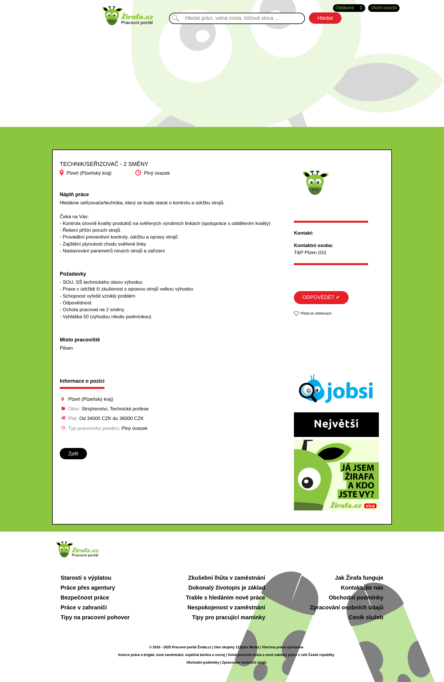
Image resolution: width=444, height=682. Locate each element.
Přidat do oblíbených (315, 313)
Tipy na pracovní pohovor (95, 617)
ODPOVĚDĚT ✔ (321, 297)
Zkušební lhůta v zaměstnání (226, 578)
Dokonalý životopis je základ (226, 587)
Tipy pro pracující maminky (228, 617)
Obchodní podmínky (356, 597)
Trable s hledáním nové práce (225, 597)
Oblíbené (349, 8)
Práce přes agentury (88, 587)
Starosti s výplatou (86, 578)
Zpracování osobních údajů (346, 607)
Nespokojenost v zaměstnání (226, 607)
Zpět (73, 453)
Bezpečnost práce (85, 597)
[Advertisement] (222, 73)
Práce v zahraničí (84, 607)
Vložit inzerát (384, 7)
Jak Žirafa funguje (359, 578)
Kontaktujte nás (362, 587)
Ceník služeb (366, 617)
